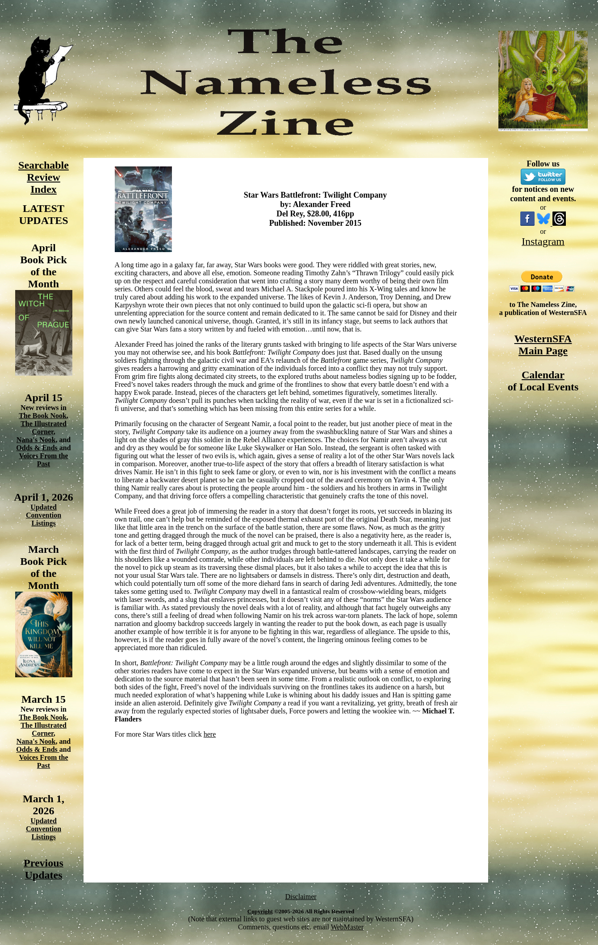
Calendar (543, 375)
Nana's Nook (36, 439)
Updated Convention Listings (43, 515)
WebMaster (347, 927)
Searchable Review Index (43, 177)
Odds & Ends (37, 448)
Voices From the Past (43, 460)
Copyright (260, 911)
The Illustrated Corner (44, 427)
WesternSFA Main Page (543, 344)
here (210, 734)
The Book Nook (43, 415)
